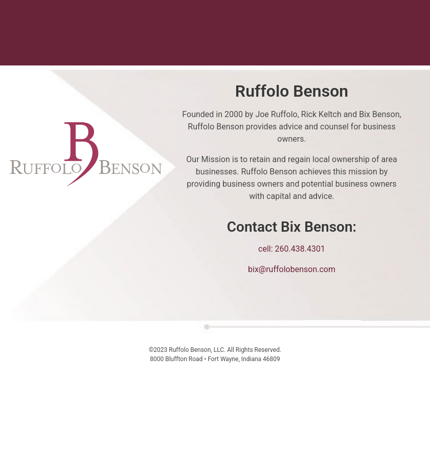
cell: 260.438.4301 (291, 249)
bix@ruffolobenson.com (291, 269)
